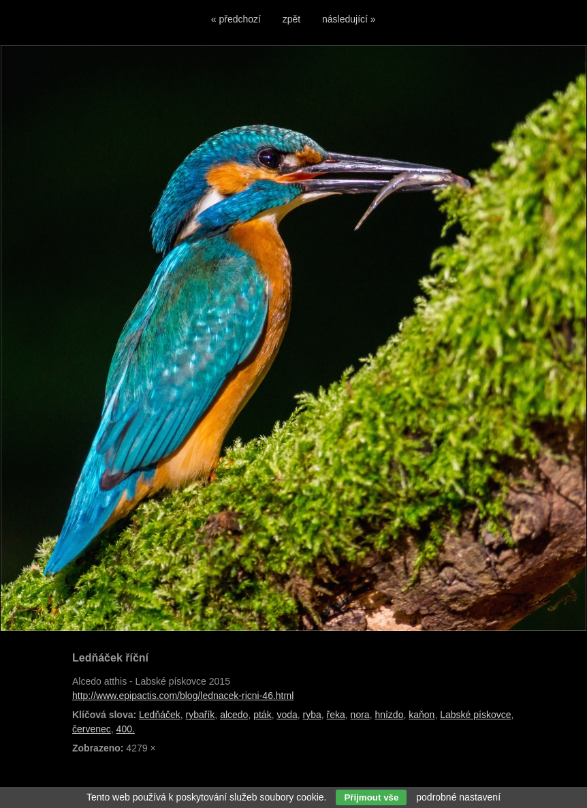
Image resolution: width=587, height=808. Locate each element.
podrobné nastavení (458, 797)
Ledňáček (159, 714)
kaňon (421, 714)
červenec (91, 729)
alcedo (234, 714)
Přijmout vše (371, 797)
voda (286, 714)
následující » (349, 19)
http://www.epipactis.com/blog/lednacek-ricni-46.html (183, 695)
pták (262, 714)
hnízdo (389, 714)
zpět (291, 19)
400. (125, 729)
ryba (312, 714)
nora (360, 714)
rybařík (200, 714)
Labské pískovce (475, 714)
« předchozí (236, 19)
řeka (336, 714)
